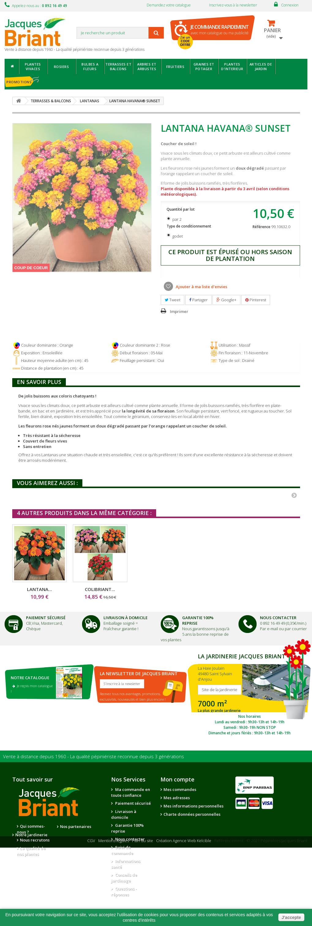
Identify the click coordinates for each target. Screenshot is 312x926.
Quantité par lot (181, 209)
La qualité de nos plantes (31, 851)
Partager (198, 300)
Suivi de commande (122, 850)
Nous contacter (129, 839)
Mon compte (177, 779)
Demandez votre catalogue (169, 5)
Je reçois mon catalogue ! (32, 688)
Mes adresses (177, 797)
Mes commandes (180, 789)
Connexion (290, 5)
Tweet (172, 300)
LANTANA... (39, 589)
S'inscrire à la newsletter (122, 683)
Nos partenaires (75, 826)
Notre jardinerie (76, 835)
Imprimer (179, 311)
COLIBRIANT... (221, 589)
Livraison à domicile (125, 617)
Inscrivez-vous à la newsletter (233, 5)
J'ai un (185, 41)
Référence (261, 226)
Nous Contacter (278, 617)
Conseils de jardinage (124, 877)
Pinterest (255, 300)
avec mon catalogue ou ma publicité (219, 30)
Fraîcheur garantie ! (120, 628)
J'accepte (291, 917)
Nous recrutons (35, 840)
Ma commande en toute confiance (130, 792)
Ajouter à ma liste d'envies (201, 286)
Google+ (226, 300)
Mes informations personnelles (194, 806)
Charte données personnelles (192, 814)
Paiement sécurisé (132, 803)
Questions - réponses (124, 891)
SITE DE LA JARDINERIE (249, 693)
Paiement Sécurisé (46, 617)
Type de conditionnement (189, 226)
